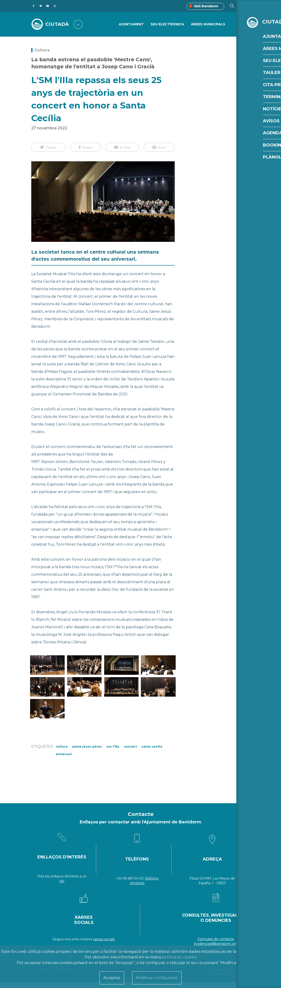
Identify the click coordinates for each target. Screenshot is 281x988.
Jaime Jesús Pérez (87, 746)
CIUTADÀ (58, 24)
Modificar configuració (157, 978)
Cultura (42, 50)
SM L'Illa (113, 746)
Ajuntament (131, 24)
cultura (61, 746)
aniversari (64, 754)
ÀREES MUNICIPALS (208, 24)
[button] (48, 147)
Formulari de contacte (216, 939)
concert (130, 746)
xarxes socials (104, 939)
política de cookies (179, 957)
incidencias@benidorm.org (215, 944)
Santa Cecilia (152, 746)
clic (61, 881)
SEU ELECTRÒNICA (167, 24)
